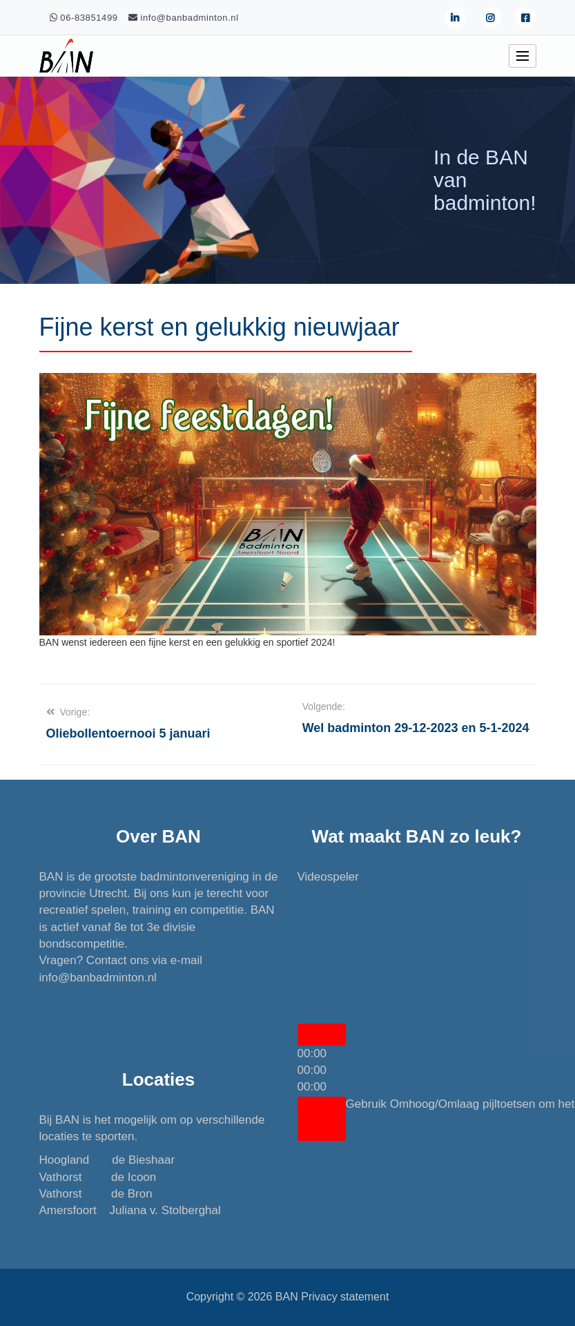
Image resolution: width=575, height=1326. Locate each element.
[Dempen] (322, 1108)
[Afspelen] (322, 1035)
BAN (286, 1297)
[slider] (312, 1070)
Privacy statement (345, 1297)
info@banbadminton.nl (98, 977)
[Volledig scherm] (322, 1130)
